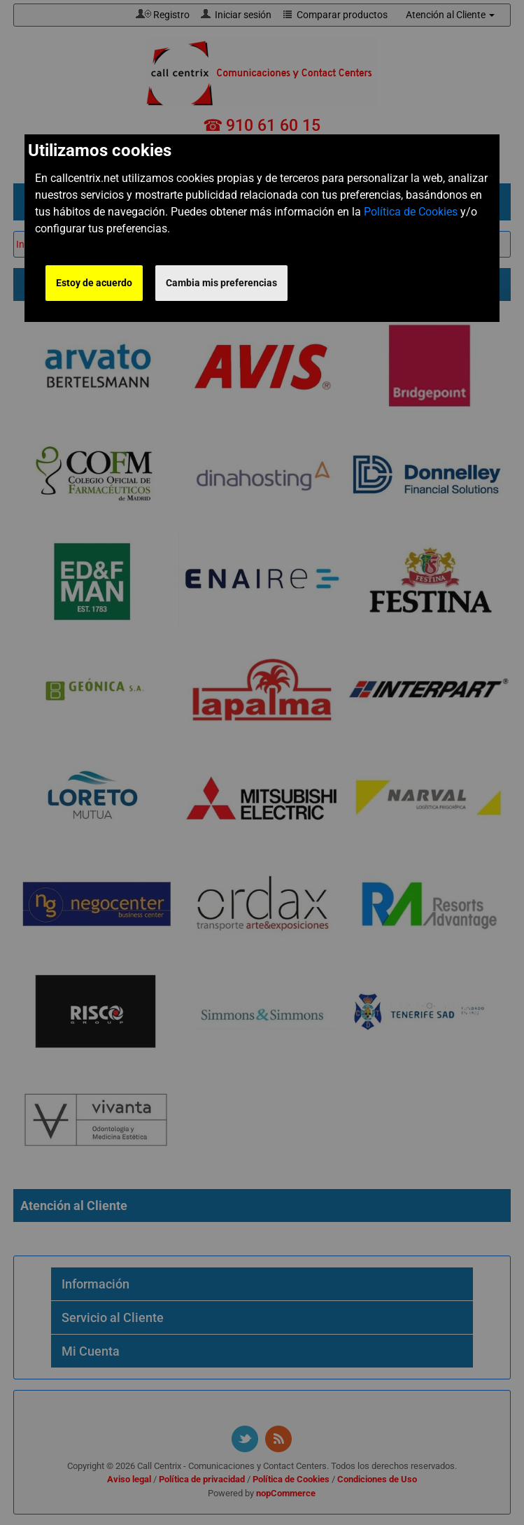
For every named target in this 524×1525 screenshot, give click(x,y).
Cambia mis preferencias (221, 282)
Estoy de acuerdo (94, 282)
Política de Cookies (411, 211)
